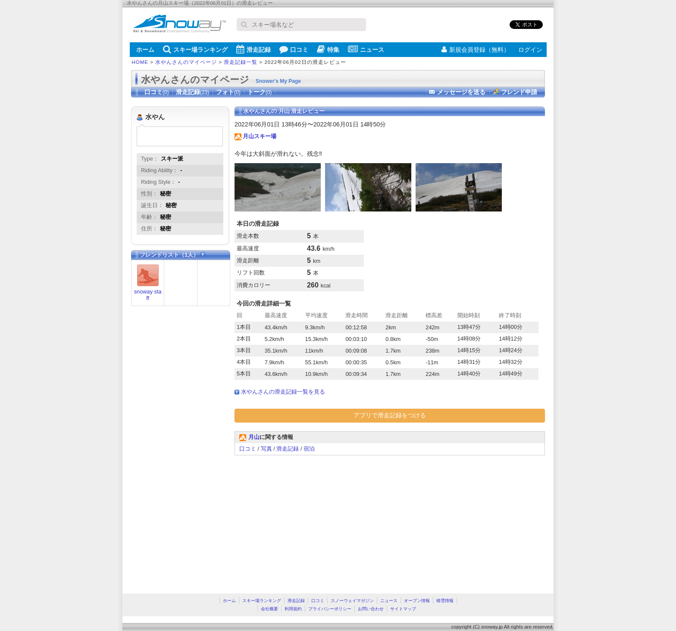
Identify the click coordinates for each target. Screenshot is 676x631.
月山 (254, 437)
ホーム (145, 49)
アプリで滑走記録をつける (390, 415)
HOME (140, 62)
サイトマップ (403, 608)
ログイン (530, 49)
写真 (266, 448)
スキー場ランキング (195, 49)
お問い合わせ (371, 608)
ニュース (366, 49)
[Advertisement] (307, 520)
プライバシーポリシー (329, 608)
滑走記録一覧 (240, 62)
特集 (328, 49)
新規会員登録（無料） (475, 49)
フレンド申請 (519, 91)
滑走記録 (253, 49)
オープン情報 (417, 600)
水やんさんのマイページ (186, 62)
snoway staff (148, 294)
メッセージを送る (461, 91)
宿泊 (309, 448)
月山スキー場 (259, 136)
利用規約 (293, 608)
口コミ (293, 49)
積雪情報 (445, 600)
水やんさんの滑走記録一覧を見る (283, 391)
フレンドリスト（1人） (172, 255)
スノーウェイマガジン (352, 600)
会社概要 (269, 608)
